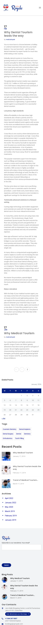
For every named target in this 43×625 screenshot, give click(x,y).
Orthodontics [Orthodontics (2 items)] (7, 438)
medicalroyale (10, 39)
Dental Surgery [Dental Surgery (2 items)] (8, 434)
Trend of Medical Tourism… (25, 480)
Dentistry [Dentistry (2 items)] (27, 434)
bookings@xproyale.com (14, 624)
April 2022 (9, 498)
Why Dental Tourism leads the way (18, 34)
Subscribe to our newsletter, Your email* (21, 546)
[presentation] (19, 557)
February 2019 (11, 516)
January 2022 (10, 503)
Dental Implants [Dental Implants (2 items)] (24, 429)
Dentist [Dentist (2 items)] (18, 434)
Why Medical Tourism (19, 333)
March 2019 (10, 511)
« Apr (3, 418)
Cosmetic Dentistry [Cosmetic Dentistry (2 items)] (9, 429)
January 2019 (10, 520)
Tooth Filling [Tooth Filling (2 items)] (19, 438)
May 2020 (9, 507)
